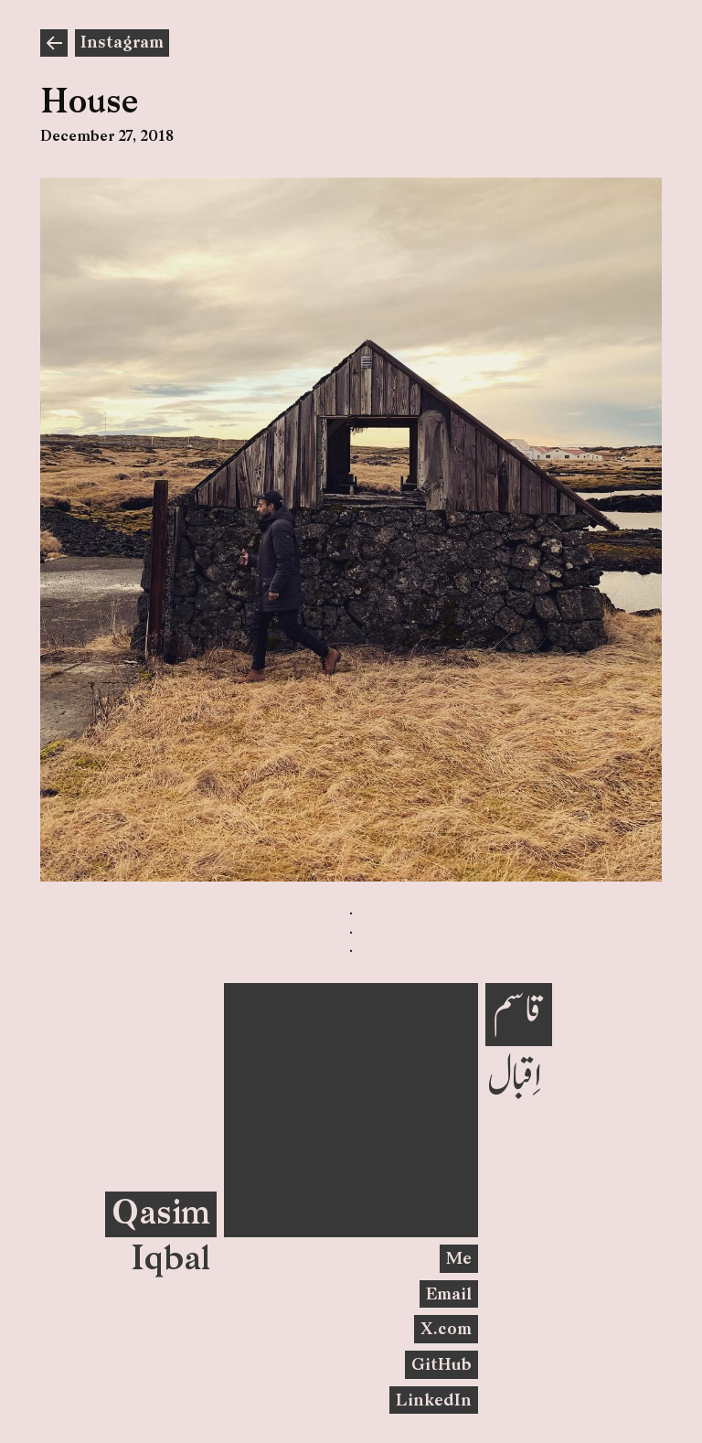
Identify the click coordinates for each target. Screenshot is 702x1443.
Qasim (161, 1215)
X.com (446, 1330)
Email (449, 1295)
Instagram (122, 43)
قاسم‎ (519, 1010)
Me (459, 1259)
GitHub (441, 1365)
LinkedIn (434, 1401)
